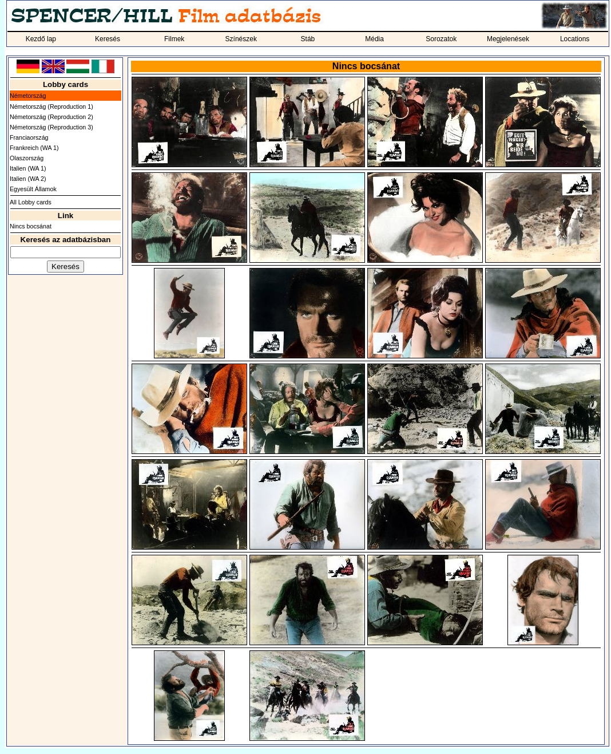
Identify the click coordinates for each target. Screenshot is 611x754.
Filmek (174, 39)
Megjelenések (508, 39)
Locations (574, 39)
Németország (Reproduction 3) (51, 127)
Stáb (308, 39)
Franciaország (29, 137)
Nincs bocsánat (30, 226)
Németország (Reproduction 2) (51, 116)
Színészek (241, 39)
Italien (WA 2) (28, 178)
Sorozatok (441, 39)
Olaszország (26, 158)
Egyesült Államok (33, 188)
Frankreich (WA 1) (34, 147)
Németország (28, 95)
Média (374, 39)
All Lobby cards (30, 202)
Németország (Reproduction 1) (51, 106)
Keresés (107, 39)
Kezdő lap (41, 39)
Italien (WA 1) (28, 168)
